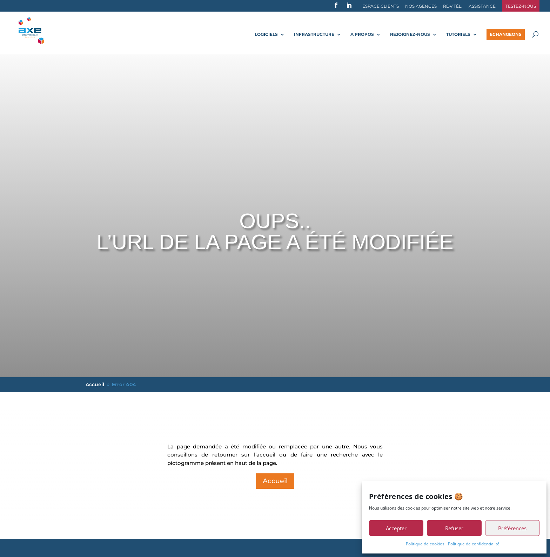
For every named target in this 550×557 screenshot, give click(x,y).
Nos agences (421, 6)
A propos (362, 34)
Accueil (275, 481)
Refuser (454, 528)
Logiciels (266, 34)
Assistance (482, 6)
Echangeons (506, 34)
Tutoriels (458, 34)
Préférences (512, 528)
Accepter (396, 528)
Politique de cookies (425, 544)
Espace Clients (380, 6)
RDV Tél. (452, 6)
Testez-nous (520, 6)
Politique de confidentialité (473, 544)
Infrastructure (314, 34)
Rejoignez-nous (410, 34)
